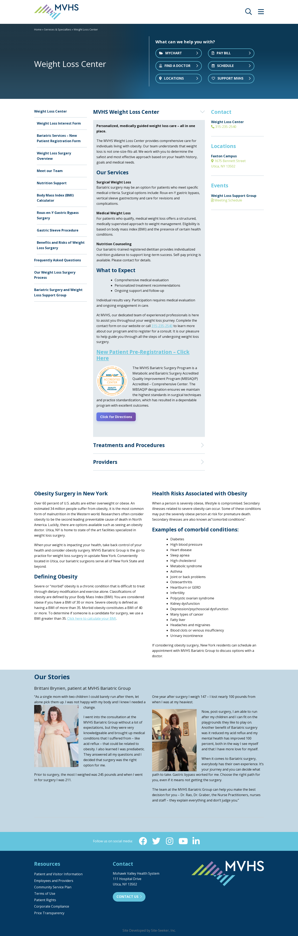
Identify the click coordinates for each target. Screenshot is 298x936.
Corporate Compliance (51, 906)
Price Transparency (49, 912)
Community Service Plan (52, 886)
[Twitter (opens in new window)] (156, 840)
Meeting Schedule (226, 200)
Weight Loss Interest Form (59, 123)
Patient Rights (45, 899)
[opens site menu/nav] (261, 13)
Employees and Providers (53, 880)
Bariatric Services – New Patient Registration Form (59, 138)
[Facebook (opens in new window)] (143, 840)
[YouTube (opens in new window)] (183, 840)
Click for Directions (117, 416)
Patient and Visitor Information (58, 873)
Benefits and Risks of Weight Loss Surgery (61, 245)
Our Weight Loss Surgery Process (54, 275)
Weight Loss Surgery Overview (54, 156)
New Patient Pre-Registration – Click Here (143, 354)
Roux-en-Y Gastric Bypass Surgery (58, 215)
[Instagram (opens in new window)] (169, 840)
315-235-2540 (223, 126)
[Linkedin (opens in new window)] (196, 840)
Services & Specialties (57, 29)
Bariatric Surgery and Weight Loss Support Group (58, 292)
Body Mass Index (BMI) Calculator (55, 198)
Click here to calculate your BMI (91, 618)
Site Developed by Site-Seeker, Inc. (149, 930)
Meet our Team (50, 171)
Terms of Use (44, 893)
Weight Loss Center (50, 111)
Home (38, 29)
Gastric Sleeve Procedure (57, 230)
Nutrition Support (52, 183)
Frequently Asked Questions (57, 260)
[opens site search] (248, 13)
